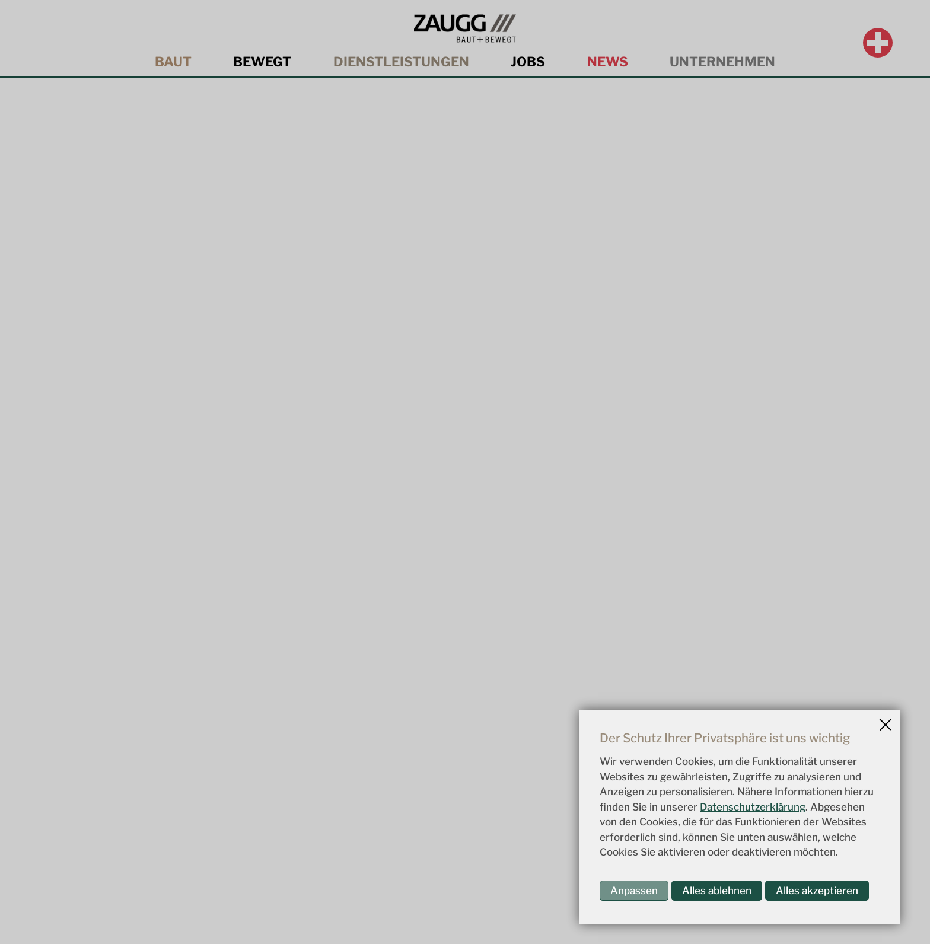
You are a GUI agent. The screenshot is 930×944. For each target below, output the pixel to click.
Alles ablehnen (716, 891)
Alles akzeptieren (817, 891)
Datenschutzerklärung (752, 807)
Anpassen (634, 891)
